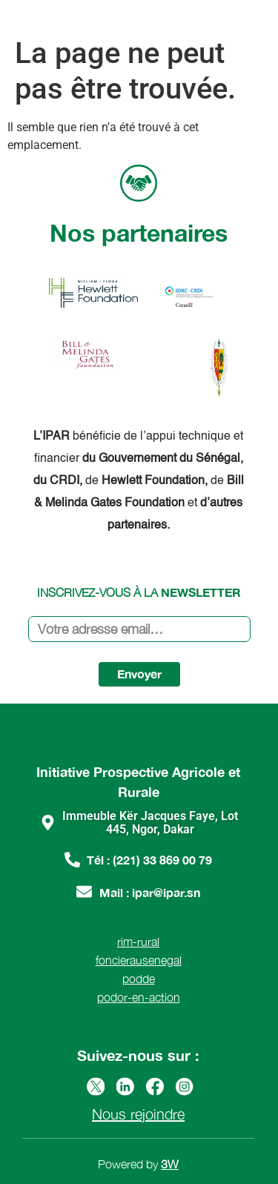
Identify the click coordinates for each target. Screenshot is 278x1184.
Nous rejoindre (138, 1113)
